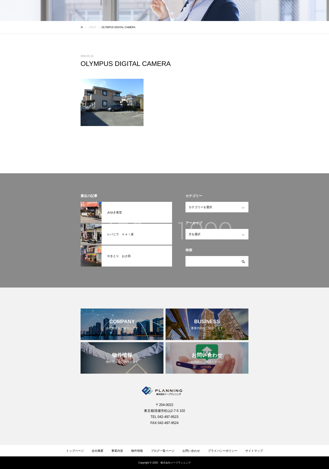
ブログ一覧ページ (162, 450)
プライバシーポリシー (222, 450)
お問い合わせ (312, 10)
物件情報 (273, 10)
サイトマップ (254, 450)
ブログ (291, 10)
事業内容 (254, 10)
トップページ (75, 450)
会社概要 (235, 10)
